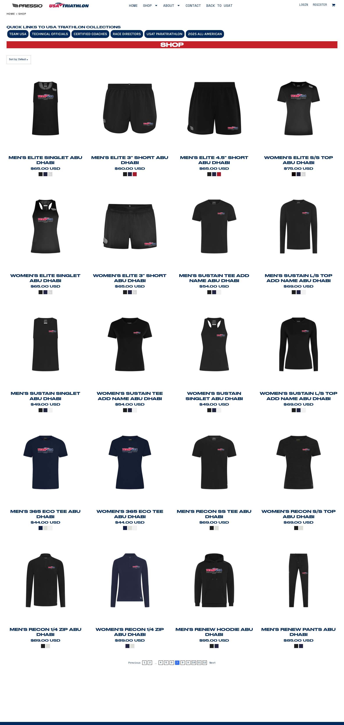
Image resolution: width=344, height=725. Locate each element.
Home (11, 13)
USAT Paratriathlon (164, 34)
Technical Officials (50, 34)
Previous (134, 663)
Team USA (17, 34)
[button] (333, 5)
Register (320, 5)
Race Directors (127, 34)
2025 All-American (205, 34)
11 (199, 662)
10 (193, 662)
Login (303, 5)
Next (213, 663)
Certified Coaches (90, 34)
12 (204, 662)
